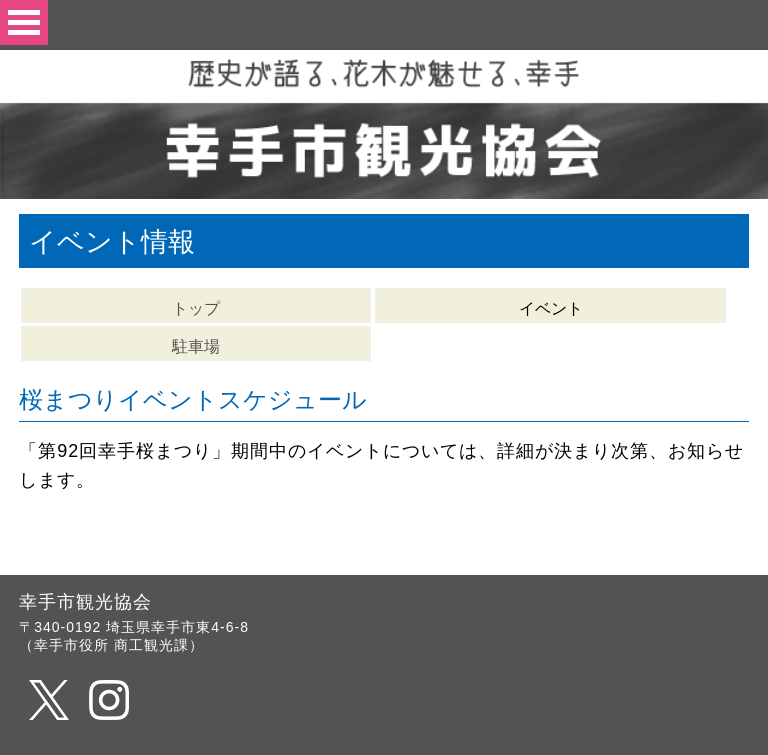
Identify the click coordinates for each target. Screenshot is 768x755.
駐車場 (196, 346)
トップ (196, 308)
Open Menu (24, 22)
